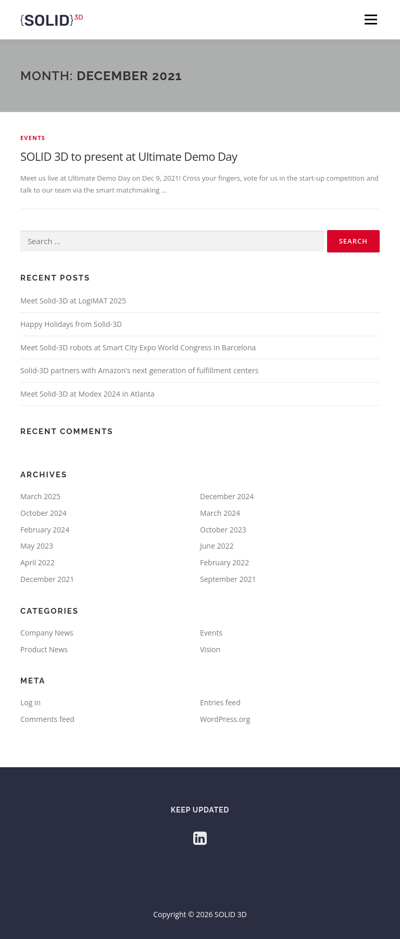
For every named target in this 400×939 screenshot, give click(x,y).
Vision (210, 649)
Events (32, 138)
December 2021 (47, 579)
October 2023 (223, 530)
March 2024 (220, 513)
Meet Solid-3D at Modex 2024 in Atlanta (87, 394)
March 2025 (40, 496)
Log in (30, 702)
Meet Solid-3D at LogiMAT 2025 (73, 301)
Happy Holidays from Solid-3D (71, 324)
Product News (44, 649)
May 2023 (36, 546)
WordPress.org (225, 719)
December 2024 (227, 496)
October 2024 (43, 513)
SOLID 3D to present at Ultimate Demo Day (128, 156)
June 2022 (216, 546)
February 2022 (224, 562)
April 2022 (37, 562)
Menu (370, 19)
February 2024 (44, 530)
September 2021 (228, 579)
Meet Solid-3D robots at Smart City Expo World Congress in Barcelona (138, 347)
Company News (46, 633)
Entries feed (220, 702)
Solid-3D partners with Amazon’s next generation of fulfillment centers (139, 370)
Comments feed (47, 719)
